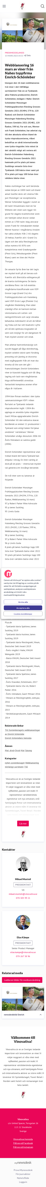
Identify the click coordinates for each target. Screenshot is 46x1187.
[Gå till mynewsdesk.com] (23, 1162)
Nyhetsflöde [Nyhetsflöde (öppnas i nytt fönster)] (23, 1178)
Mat (23, 750)
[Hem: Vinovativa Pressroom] (22, 6)
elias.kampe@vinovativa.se (23, 952)
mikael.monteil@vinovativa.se (23, 894)
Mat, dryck (9, 750)
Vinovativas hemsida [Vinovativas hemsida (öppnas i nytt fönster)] (23, 1139)
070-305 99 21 (23, 898)
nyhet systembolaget (15, 762)
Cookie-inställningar (23, 614)
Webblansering (32, 762)
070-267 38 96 (23, 956)
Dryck (17, 750)
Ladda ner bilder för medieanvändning (22, 980)
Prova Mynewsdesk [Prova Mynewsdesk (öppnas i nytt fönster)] (23, 1170)
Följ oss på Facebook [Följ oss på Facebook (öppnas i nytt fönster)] (23, 1143)
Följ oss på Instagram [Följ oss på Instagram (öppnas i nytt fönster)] (23, 1147)
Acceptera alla (23, 608)
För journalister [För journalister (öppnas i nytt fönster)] (23, 1174)
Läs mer (23, 823)
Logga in (23, 1182)
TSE (26, 766)
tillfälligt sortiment (14, 766)
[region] (23, 593)
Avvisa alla (23, 602)
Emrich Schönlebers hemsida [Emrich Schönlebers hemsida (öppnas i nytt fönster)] (18, 738)
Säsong (28, 750)
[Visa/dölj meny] (4, 6)
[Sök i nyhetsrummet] (43, 6)
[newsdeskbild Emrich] (23, 999)
